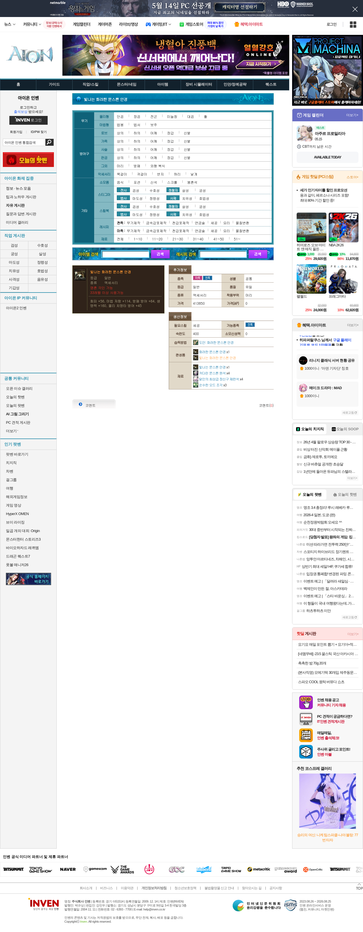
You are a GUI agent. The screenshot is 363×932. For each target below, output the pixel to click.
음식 (120, 182)
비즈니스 (106, 888)
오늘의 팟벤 (15, 405)
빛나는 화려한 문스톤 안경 (214, 357)
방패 (137, 165)
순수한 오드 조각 (210, 384)
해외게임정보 (16, 497)
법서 (137, 124)
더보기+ (352, 115)
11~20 (157, 238)
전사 (123, 190)
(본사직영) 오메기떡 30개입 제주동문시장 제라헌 (328, 672)
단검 (120, 116)
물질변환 (242, 222)
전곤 (153, 116)
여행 (9, 488)
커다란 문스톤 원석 (211, 372)
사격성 (14, 279)
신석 (153, 182)
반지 (160, 173)
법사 (123, 198)
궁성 (14, 254)
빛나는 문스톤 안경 (211, 367)
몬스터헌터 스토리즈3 (23, 539)
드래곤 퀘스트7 (18, 556)
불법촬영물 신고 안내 (219, 888)
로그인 (331, 24)
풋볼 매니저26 (17, 565)
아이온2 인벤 (16, 308)
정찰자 (173, 190)
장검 (137, 116)
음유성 (42, 279)
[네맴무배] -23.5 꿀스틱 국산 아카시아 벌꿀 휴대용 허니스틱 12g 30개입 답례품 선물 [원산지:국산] (328, 654)
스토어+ (352, 177)
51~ (237, 238)
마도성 (14, 262)
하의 (137, 132)
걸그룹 (11, 480)
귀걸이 (142, 173)
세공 (214, 222)
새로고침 (348, 412)
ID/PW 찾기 (39, 132)
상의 (120, 132)
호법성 (42, 271)
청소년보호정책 (185, 888)
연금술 (200, 222)
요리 (226, 222)
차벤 (9, 471)
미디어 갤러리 (17, 222)
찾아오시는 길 (251, 888)
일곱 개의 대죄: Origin (23, 531)
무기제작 (133, 222)
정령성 (42, 262)
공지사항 (275, 888)
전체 (120, 238)
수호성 (42, 245)
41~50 (218, 238)
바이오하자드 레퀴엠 (22, 548)
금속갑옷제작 (156, 222)
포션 (137, 182)
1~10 (138, 238)
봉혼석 (192, 182)
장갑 (170, 132)
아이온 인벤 (28, 98)
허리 (177, 173)
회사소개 (86, 888)
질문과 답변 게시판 (21, 214)
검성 (14, 245)
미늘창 (172, 116)
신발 (187, 132)
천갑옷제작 (180, 222)
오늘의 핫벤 (15, 397)
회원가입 (16, 132)
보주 (153, 124)
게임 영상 (13, 505)
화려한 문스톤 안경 (211, 351)
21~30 (177, 238)
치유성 (14, 271)
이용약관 (127, 888)
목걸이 (122, 173)
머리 (120, 165)
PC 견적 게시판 (18, 422)
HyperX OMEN (17, 514)
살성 (42, 254)
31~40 (198, 238)
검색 (49, 142)
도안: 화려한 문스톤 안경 (213, 342)
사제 (173, 198)
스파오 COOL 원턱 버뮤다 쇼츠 (321, 682)
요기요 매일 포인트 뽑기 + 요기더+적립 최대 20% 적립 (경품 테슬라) (328, 644)
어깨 (153, 132)
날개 (194, 173)
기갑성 (14, 288)
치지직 (11, 463)
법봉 (120, 124)
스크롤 (172, 182)
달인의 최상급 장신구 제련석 (218, 378)
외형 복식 (157, 165)
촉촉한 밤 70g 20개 (312, 663)
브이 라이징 (15, 522)
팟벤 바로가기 (17, 454)
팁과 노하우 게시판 (21, 197)
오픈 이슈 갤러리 (19, 388)
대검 (190, 116)
